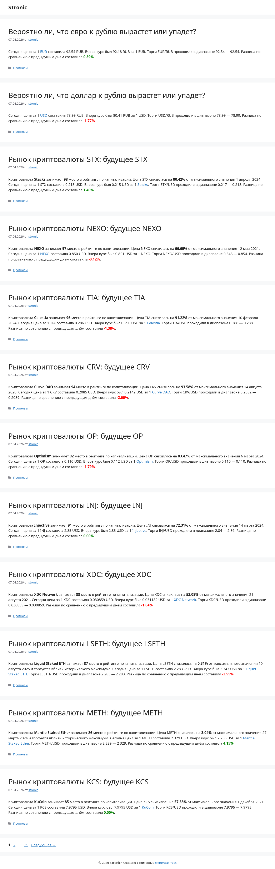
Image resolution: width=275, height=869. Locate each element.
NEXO (45, 253)
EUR (43, 51)
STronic (17, 7)
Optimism (144, 461)
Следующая (43, 845)
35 (26, 845)
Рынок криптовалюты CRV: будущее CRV (79, 367)
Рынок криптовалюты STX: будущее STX (77, 159)
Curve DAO (161, 392)
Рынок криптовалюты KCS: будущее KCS (78, 781)
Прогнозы (20, 68)
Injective (139, 530)
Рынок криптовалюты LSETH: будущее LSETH (86, 643)
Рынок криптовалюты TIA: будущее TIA (76, 297)
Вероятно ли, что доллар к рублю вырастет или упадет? (106, 95)
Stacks (143, 184)
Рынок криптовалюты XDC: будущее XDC (79, 574)
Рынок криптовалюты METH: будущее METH (85, 712)
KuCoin (148, 807)
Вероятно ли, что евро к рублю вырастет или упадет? (102, 31)
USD (43, 115)
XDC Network (185, 599)
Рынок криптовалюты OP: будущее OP (75, 436)
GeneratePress (165, 862)
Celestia (153, 323)
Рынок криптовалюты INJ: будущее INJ (75, 505)
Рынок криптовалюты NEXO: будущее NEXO (84, 228)
